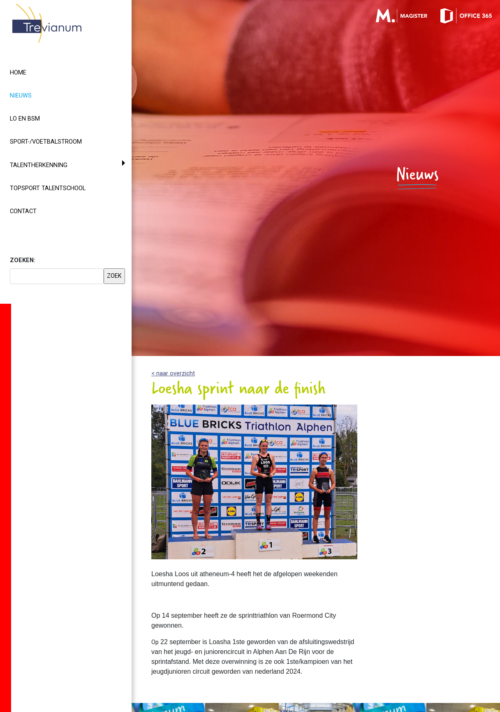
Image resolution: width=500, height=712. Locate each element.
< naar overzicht (173, 373)
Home (18, 72)
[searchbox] (57, 276)
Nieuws (35, 95)
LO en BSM (25, 118)
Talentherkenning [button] (38, 165)
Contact (23, 211)
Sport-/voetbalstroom (46, 141)
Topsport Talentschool (48, 188)
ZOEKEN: (22, 260)
